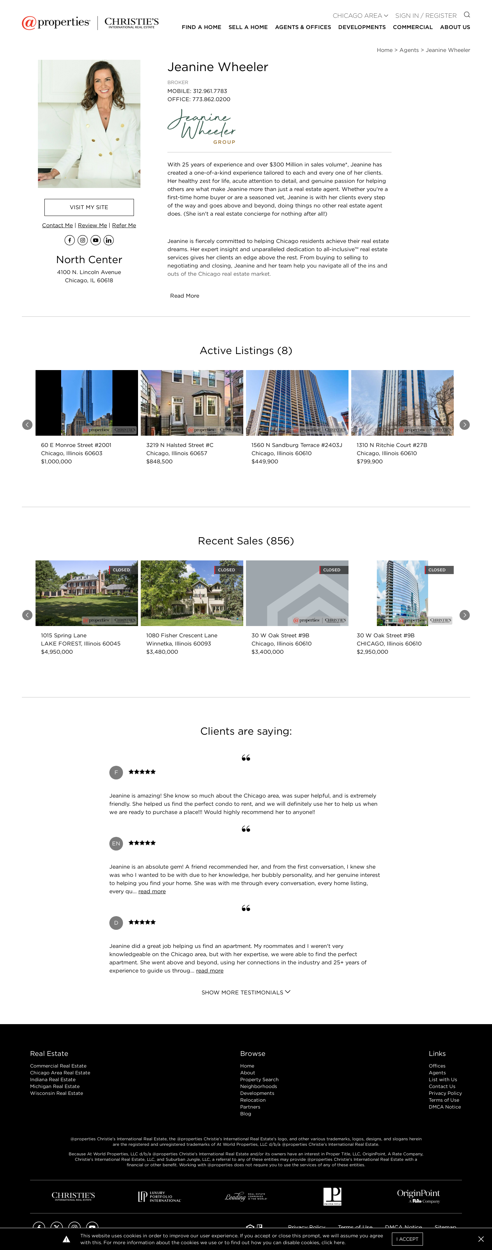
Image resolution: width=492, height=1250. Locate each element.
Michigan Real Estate (55, 1086)
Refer (124, 225)
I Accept (407, 1239)
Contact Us (442, 1086)
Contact (57, 225)
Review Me (92, 225)
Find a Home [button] (201, 27)
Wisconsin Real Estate (56, 1093)
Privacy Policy (445, 1093)
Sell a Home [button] (248, 27)
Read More (184, 296)
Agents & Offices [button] (303, 27)
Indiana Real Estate (53, 1079)
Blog (245, 1113)
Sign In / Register (426, 15)
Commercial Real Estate (58, 1066)
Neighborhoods (258, 1086)
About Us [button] (455, 27)
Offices (437, 1066)
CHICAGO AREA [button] (357, 15)
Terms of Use (444, 1100)
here (339, 1242)
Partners (250, 1107)
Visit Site (89, 207)
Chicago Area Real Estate (60, 1072)
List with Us (443, 1079)
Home (247, 1066)
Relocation (253, 1100)
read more (152, 891)
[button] (481, 1239)
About (247, 1072)
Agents (437, 1072)
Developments (362, 27)
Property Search (259, 1079)
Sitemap (445, 1227)
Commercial (413, 27)
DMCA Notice (445, 1107)
